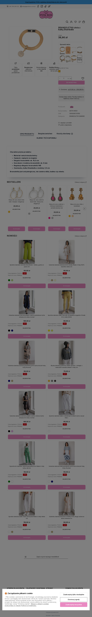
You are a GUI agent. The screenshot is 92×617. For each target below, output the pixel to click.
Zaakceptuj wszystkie (73, 605)
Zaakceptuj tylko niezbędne (73, 594)
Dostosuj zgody (74, 599)
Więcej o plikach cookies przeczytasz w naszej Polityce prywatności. (27, 605)
